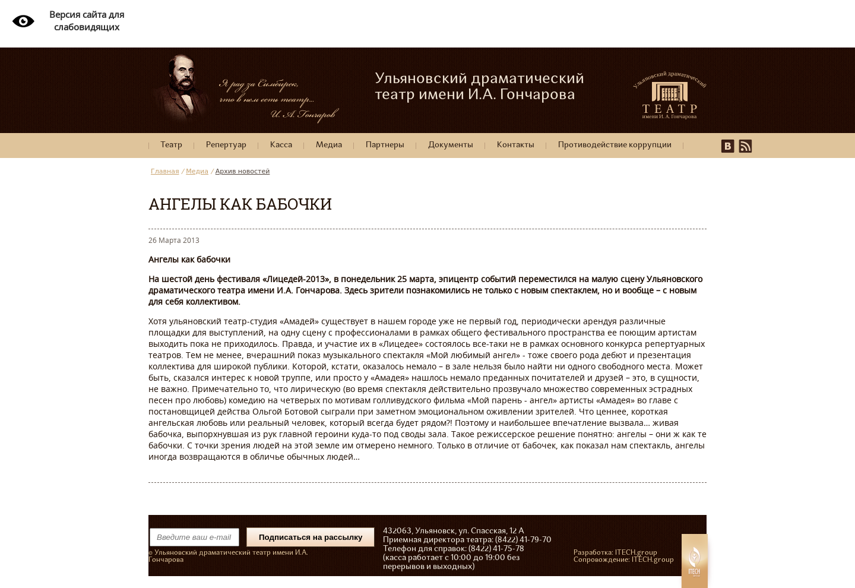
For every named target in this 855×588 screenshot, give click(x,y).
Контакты (515, 145)
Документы (450, 145)
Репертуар (226, 145)
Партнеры (385, 145)
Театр (171, 145)
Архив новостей (243, 171)
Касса (281, 145)
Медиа (329, 145)
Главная (165, 171)
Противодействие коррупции (615, 145)
